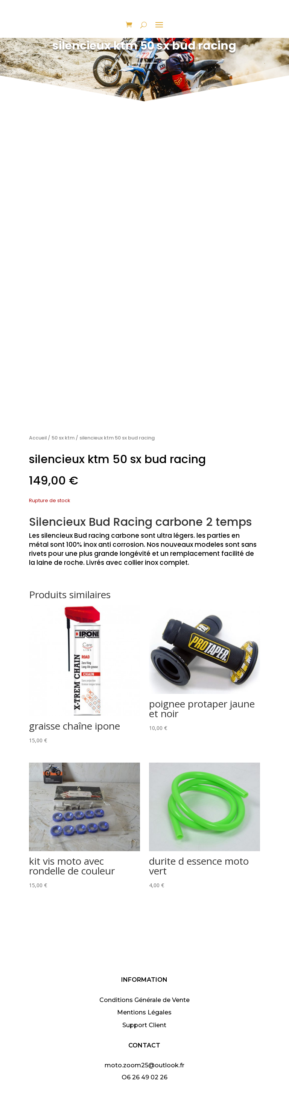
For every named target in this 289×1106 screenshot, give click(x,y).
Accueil (38, 437)
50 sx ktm (63, 437)
